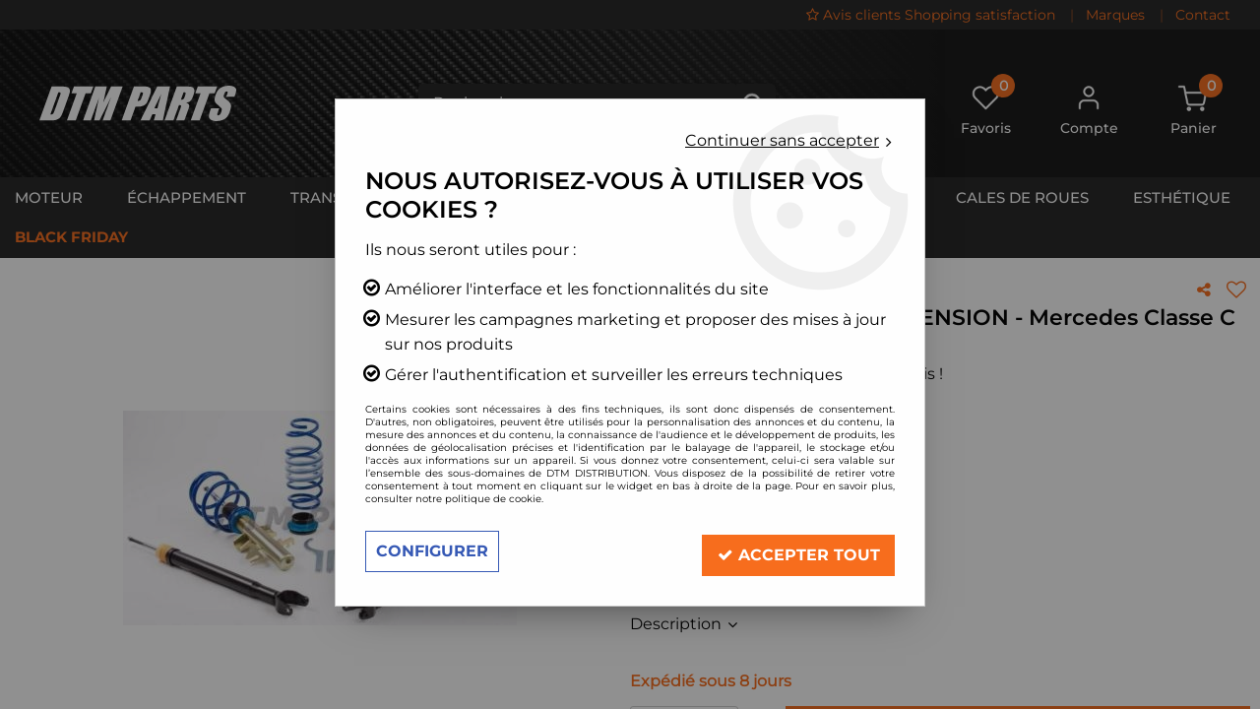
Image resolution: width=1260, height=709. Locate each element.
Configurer (432, 551)
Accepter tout (798, 551)
